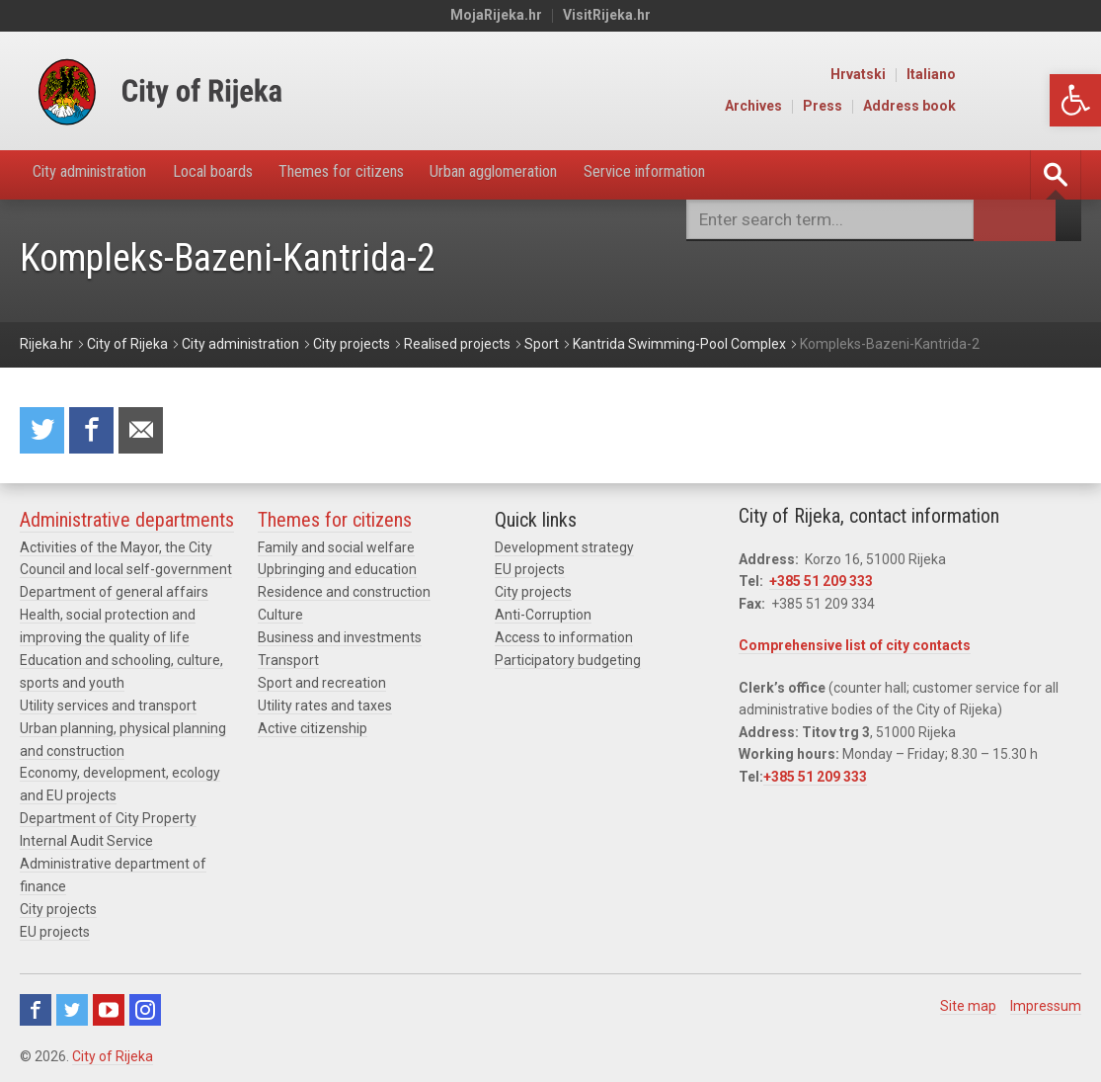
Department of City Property (108, 816)
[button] (1075, 100)
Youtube (108, 1004)
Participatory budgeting (568, 661)
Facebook (35, 1004)
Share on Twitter (43, 432)
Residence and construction (344, 595)
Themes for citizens (393, 174)
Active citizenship (312, 727)
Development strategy (564, 550)
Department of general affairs (114, 595)
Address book (1036, 107)
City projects (58, 904)
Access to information (564, 639)
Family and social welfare (336, 550)
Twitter (72, 1004)
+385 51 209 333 (821, 585)
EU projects (55, 927)
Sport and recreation (322, 684)
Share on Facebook (95, 432)
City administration (103, 174)
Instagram (145, 1004)
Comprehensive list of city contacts (855, 648)
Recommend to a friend (148, 432)
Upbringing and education (337, 573)
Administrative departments (127, 523)
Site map (968, 1000)
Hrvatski (985, 75)
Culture (280, 616)
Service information (743, 174)
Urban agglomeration (569, 174)
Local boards (245, 174)
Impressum (1045, 1000)
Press (950, 107)
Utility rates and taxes (325, 705)
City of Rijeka (112, 1050)
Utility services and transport (108, 705)
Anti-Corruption (543, 616)
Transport (288, 661)
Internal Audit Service (86, 838)
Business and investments (340, 639)
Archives (880, 107)
